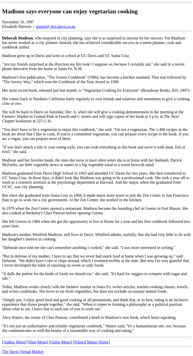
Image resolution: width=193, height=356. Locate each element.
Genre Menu (61, 342)
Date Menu (38, 342)
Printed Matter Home (91, 342)
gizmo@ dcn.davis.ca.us (55, 26)
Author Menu (14, 342)
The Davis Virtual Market (22, 351)
